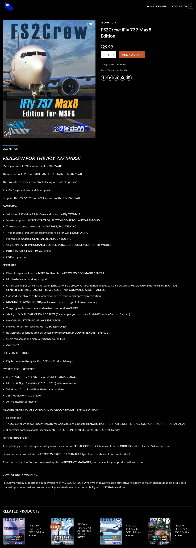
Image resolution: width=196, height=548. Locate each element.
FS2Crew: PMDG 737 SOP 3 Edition (182, 528)
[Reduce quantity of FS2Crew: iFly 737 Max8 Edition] (103, 54)
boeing (119, 70)
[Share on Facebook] (104, 78)
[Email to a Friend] (116, 78)
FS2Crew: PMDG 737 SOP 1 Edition (133, 528)
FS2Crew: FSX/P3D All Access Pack (84, 527)
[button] (182, 6)
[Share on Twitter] (110, 78)
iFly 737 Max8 (108, 23)
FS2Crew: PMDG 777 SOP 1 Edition (36, 528)
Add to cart (131, 54)
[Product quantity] (108, 54)
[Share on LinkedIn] (129, 78)
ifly (125, 70)
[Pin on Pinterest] (122, 78)
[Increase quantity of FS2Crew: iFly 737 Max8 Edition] (114, 54)
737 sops (110, 70)
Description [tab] (10, 148)
